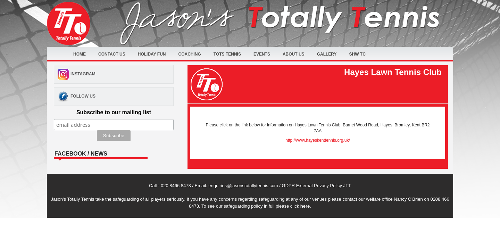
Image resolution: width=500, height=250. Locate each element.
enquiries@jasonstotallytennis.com (243, 185)
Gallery (327, 54)
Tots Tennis (227, 54)
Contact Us (111, 54)
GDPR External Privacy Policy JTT (316, 185)
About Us (294, 54)
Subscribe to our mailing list (113, 112)
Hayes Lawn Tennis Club (393, 72)
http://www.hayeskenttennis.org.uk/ (317, 140)
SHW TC (357, 54)
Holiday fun (152, 54)
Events (261, 54)
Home (79, 54)
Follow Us (82, 96)
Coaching (189, 54)
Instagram (82, 74)
